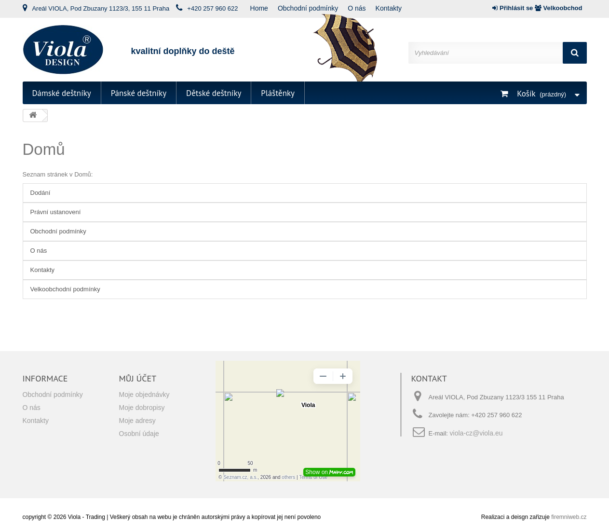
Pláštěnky (278, 93)
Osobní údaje (139, 433)
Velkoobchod (558, 8)
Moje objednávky (144, 394)
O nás (356, 8)
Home (259, 8)
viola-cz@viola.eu (476, 433)
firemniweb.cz (568, 517)
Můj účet (138, 378)
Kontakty (389, 8)
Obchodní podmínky (308, 8)
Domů (44, 149)
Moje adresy (137, 420)
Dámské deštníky (61, 93)
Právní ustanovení (55, 212)
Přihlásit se (512, 8)
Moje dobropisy (142, 407)
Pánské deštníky (138, 93)
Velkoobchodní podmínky (65, 289)
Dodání (40, 192)
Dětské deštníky (213, 93)
